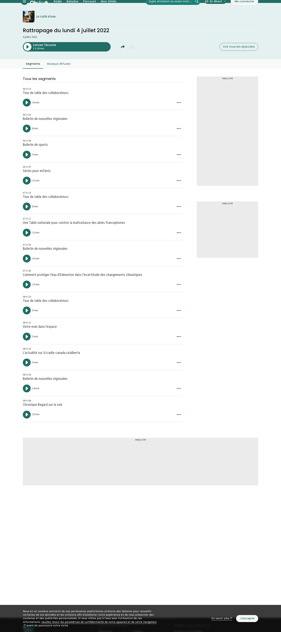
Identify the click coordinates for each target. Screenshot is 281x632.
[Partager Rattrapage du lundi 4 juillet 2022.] (122, 61)
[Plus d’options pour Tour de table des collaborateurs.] (178, 117)
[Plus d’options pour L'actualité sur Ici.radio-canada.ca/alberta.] (178, 376)
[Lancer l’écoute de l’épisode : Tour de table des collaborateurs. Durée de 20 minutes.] (27, 117)
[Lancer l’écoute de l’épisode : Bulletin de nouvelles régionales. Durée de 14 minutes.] (27, 403)
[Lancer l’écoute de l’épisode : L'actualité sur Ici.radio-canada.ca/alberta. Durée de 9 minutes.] (27, 377)
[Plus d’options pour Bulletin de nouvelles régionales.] (178, 143)
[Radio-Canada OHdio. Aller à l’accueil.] (39, 8)
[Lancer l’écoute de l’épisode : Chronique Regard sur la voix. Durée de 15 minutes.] (27, 429)
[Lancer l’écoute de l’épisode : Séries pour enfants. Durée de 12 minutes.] (27, 195)
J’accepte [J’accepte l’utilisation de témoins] (247, 618)
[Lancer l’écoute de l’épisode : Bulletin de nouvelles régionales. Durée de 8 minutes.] (27, 143)
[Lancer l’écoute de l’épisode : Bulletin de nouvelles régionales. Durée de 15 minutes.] (27, 273)
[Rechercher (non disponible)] (196, 8)
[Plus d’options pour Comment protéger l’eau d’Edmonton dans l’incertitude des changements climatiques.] (178, 299)
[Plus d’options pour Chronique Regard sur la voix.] (178, 429)
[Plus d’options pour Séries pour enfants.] (178, 195)
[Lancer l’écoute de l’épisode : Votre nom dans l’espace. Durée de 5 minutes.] (27, 351)
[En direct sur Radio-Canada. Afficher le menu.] (215, 8)
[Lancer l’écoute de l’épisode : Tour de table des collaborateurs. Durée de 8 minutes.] (27, 221)
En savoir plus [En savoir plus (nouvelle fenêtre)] (221, 618)
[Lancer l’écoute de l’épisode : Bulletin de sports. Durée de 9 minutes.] (27, 169)
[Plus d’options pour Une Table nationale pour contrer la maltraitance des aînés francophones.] (178, 247)
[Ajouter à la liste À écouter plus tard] (132, 61)
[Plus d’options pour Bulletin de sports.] (178, 169)
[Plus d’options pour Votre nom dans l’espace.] (178, 351)
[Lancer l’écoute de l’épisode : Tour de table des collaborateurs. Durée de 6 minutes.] (27, 325)
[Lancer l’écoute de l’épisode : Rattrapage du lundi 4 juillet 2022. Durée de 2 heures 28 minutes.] (67, 61)
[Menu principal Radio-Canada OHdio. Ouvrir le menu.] (24, 8)
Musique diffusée (58, 78)
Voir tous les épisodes (239, 61)
